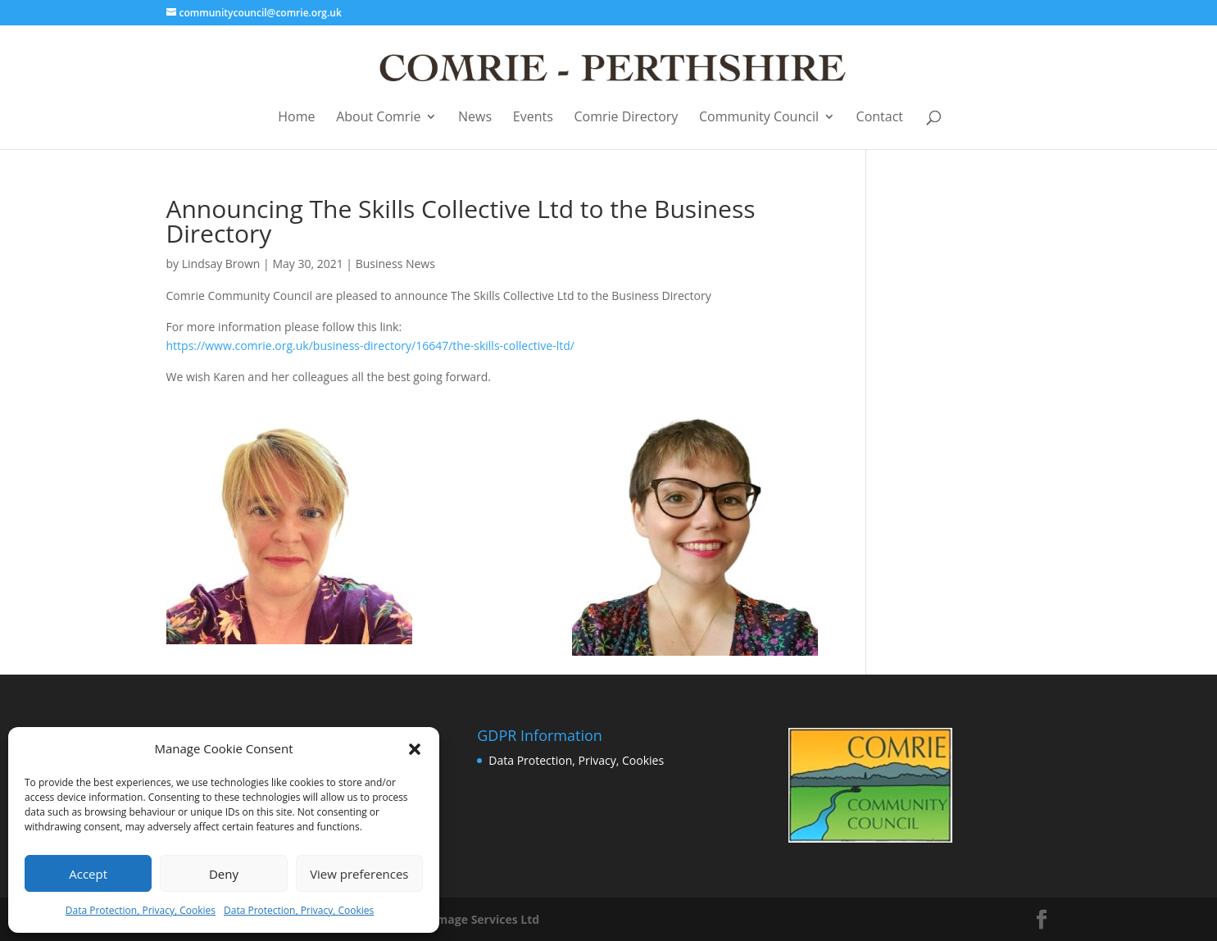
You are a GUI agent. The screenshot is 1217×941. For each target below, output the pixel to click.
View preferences (359, 874)
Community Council (759, 117)
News (475, 117)
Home (296, 117)
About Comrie (378, 117)
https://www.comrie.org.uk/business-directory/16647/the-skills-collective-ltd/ (370, 345)
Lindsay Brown (221, 263)
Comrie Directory (626, 117)
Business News (395, 263)
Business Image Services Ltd (459, 919)
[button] (414, 749)
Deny (223, 874)
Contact (879, 117)
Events (533, 117)
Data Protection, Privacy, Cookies (141, 910)
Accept (88, 874)
